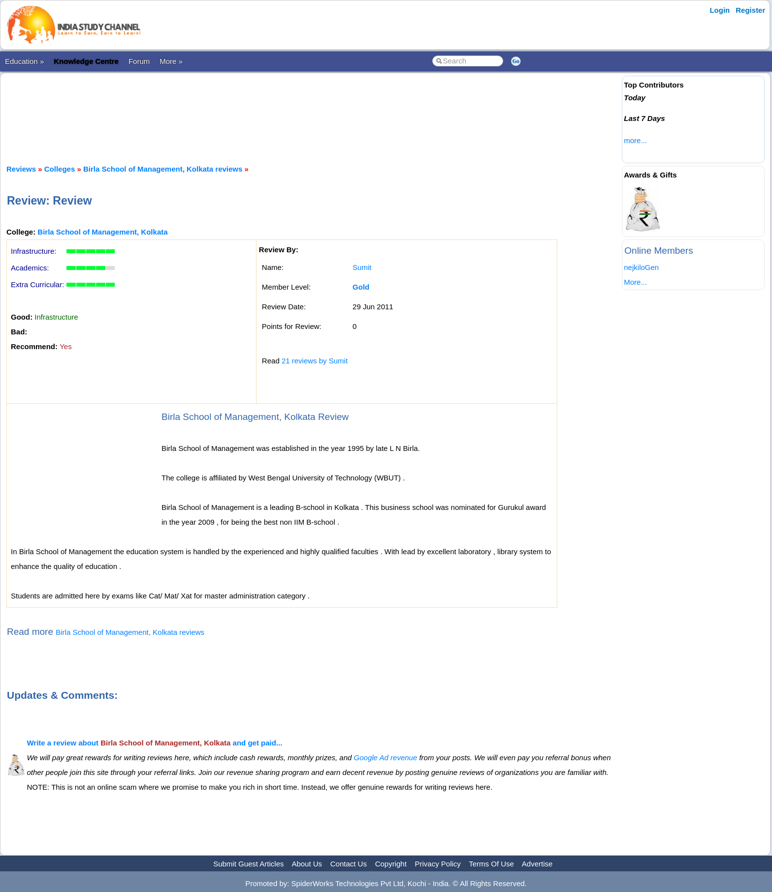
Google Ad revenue (386, 757)
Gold (361, 287)
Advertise (537, 864)
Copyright (391, 864)
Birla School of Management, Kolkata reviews (162, 169)
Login (719, 10)
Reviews (21, 169)
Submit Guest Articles (248, 864)
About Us (306, 864)
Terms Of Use (491, 864)
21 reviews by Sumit (315, 361)
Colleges (59, 169)
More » (171, 61)
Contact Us (348, 864)
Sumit (362, 267)
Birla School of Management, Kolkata (102, 232)
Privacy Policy (438, 864)
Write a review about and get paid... (154, 743)
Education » (24, 61)
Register (750, 10)
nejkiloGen (641, 267)
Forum (139, 61)
